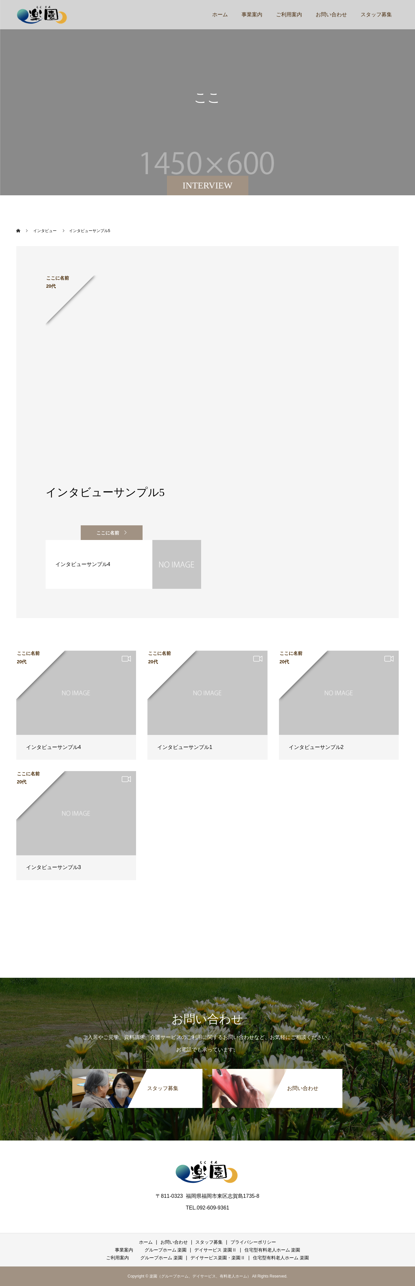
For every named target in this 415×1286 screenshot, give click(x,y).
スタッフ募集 (376, 14)
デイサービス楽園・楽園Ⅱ (217, 1257)
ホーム (220, 14)
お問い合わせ (331, 14)
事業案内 (252, 14)
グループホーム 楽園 (166, 1249)
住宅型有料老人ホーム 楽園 (272, 1249)
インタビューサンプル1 (184, 747)
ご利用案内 (289, 14)
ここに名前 (107, 532)
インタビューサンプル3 (53, 867)
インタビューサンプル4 (53, 747)
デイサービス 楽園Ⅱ (215, 1249)
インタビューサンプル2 (316, 747)
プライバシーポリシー (253, 1242)
